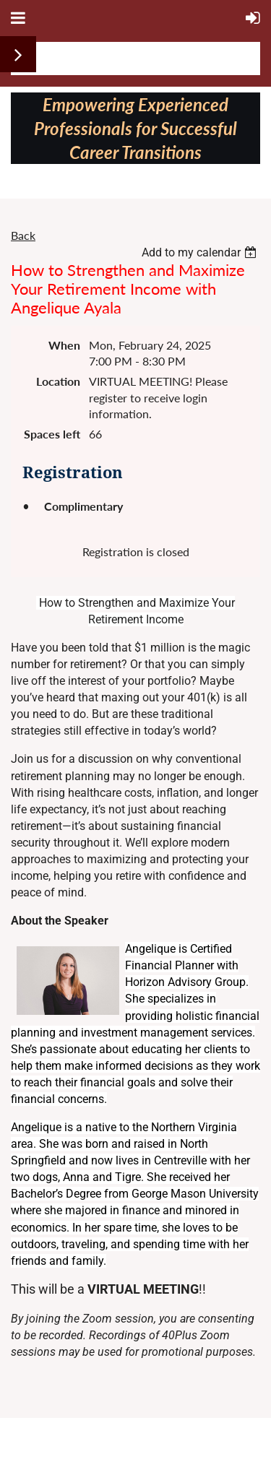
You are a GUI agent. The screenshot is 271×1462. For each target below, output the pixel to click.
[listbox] (201, 252)
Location (58, 381)
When (64, 345)
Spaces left (52, 434)
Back (23, 235)
